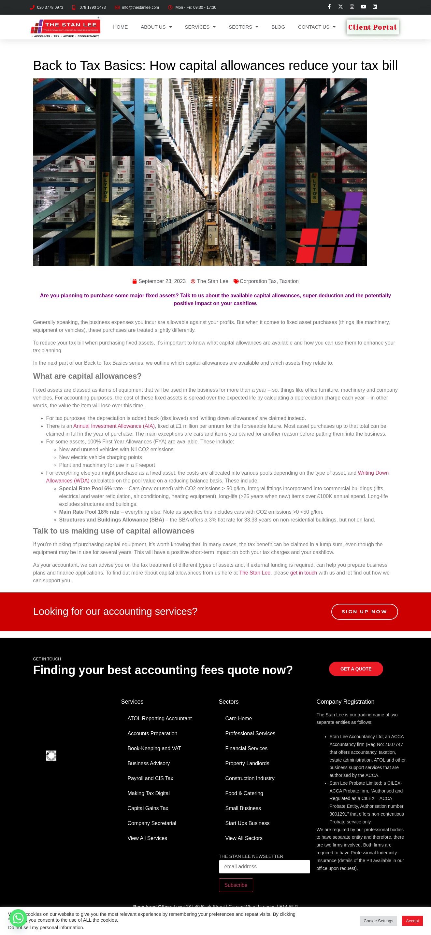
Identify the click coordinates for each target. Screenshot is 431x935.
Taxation (289, 281)
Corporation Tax (258, 281)
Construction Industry (250, 778)
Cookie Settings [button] (378, 920)
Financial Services (246, 748)
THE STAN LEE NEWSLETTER (251, 856)
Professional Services (250, 733)
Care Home (238, 718)
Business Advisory (149, 763)
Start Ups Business (247, 823)
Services (200, 27)
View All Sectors (244, 838)
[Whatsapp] (18, 918)
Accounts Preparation (153, 733)
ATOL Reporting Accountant (160, 718)
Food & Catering (244, 793)
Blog (278, 27)
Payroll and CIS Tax (150, 778)
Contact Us (317, 27)
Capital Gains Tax (148, 808)
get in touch (303, 573)
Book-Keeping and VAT (154, 748)
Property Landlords (247, 763)
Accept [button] (412, 920)
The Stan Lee (254, 573)
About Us (156, 27)
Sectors (243, 27)
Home (120, 27)
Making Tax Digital (149, 793)
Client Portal (372, 27)
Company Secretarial (152, 823)
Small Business (243, 808)
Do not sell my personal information (45, 927)
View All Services (147, 838)
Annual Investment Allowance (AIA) (114, 426)
